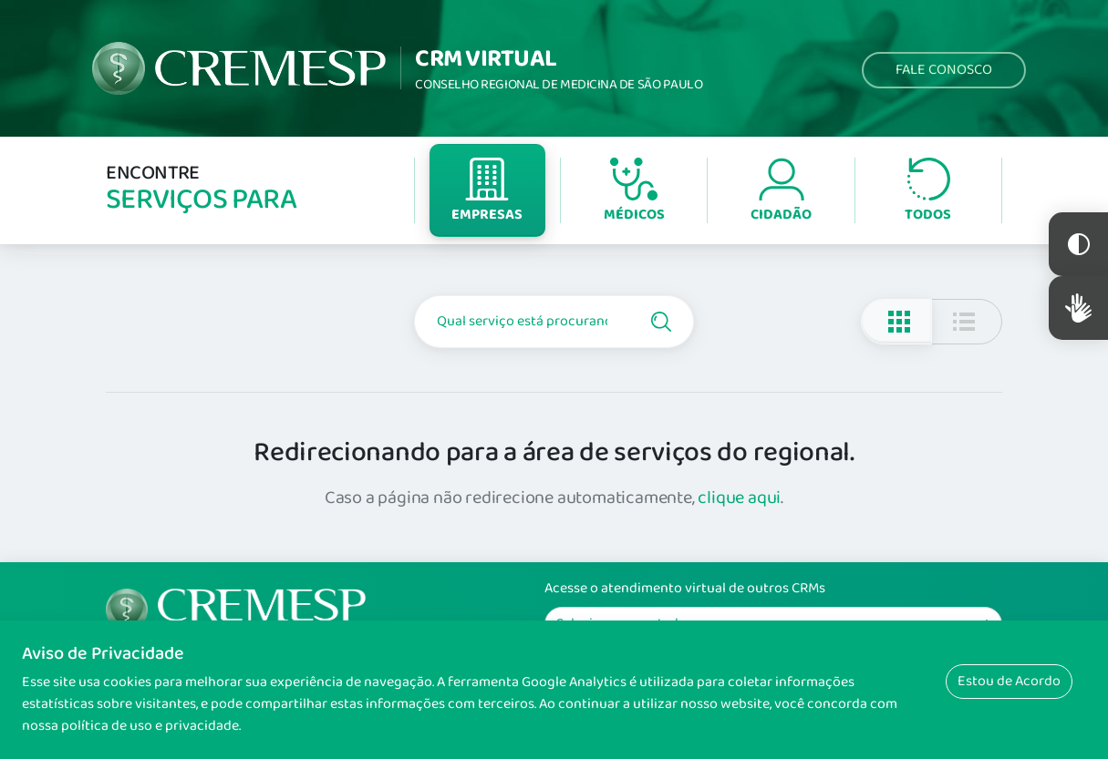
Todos (928, 192)
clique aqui (739, 497)
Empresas (487, 192)
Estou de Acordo (1009, 681)
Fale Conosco (944, 69)
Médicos (634, 192)
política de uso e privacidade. (151, 725)
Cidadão (781, 192)
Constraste (1078, 244)
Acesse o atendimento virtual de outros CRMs (684, 589)
